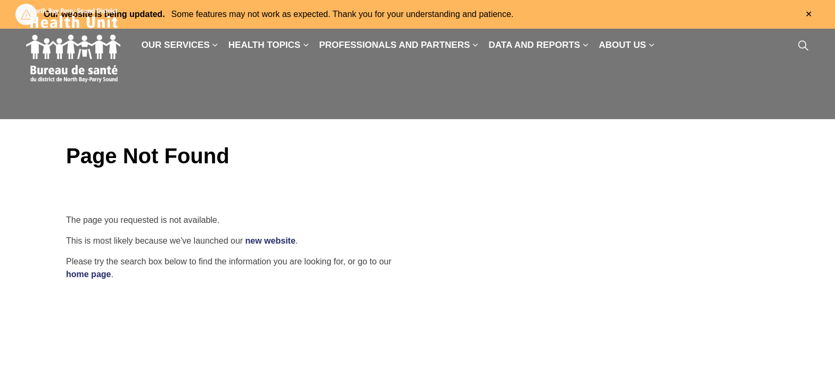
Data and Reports (534, 45)
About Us (622, 45)
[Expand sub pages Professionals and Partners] (475, 45)
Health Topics (264, 45)
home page (88, 274)
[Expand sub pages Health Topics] (305, 45)
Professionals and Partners (394, 45)
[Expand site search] (803, 45)
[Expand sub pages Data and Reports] (585, 45)
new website (270, 240)
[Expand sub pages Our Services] (215, 45)
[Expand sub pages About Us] (651, 45)
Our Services (176, 45)
